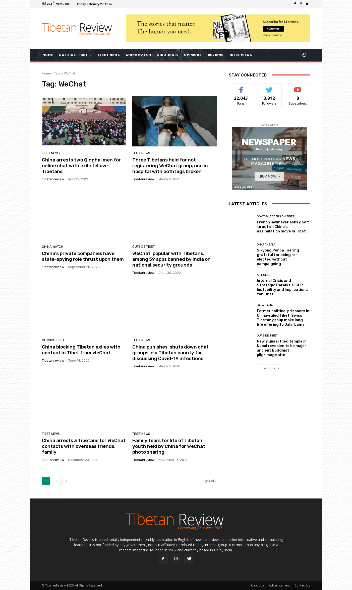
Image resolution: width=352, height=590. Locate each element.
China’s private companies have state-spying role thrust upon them (83, 256)
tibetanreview (53, 179)
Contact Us (302, 585)
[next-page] (67, 481)
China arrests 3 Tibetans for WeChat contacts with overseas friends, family (84, 446)
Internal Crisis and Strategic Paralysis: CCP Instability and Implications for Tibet (282, 287)
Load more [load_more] (269, 368)
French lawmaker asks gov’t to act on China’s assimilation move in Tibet (283, 226)
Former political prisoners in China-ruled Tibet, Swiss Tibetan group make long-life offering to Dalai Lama (283, 318)
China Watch (52, 246)
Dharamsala (266, 244)
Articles (263, 275)
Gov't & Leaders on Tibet (276, 216)
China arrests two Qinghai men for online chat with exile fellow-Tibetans (81, 165)
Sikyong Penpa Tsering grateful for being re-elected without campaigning (278, 257)
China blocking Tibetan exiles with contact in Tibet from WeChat (81, 350)
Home (46, 73)
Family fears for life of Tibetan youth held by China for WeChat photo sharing (168, 446)
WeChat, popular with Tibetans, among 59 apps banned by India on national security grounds (171, 259)
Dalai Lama (265, 305)
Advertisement (279, 585)
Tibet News (51, 153)
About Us (257, 585)
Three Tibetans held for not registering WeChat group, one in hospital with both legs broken (170, 165)
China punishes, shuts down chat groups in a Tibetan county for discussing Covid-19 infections (170, 352)
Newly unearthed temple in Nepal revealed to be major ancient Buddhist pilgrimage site (282, 348)
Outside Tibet (143, 246)
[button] (304, 55)
